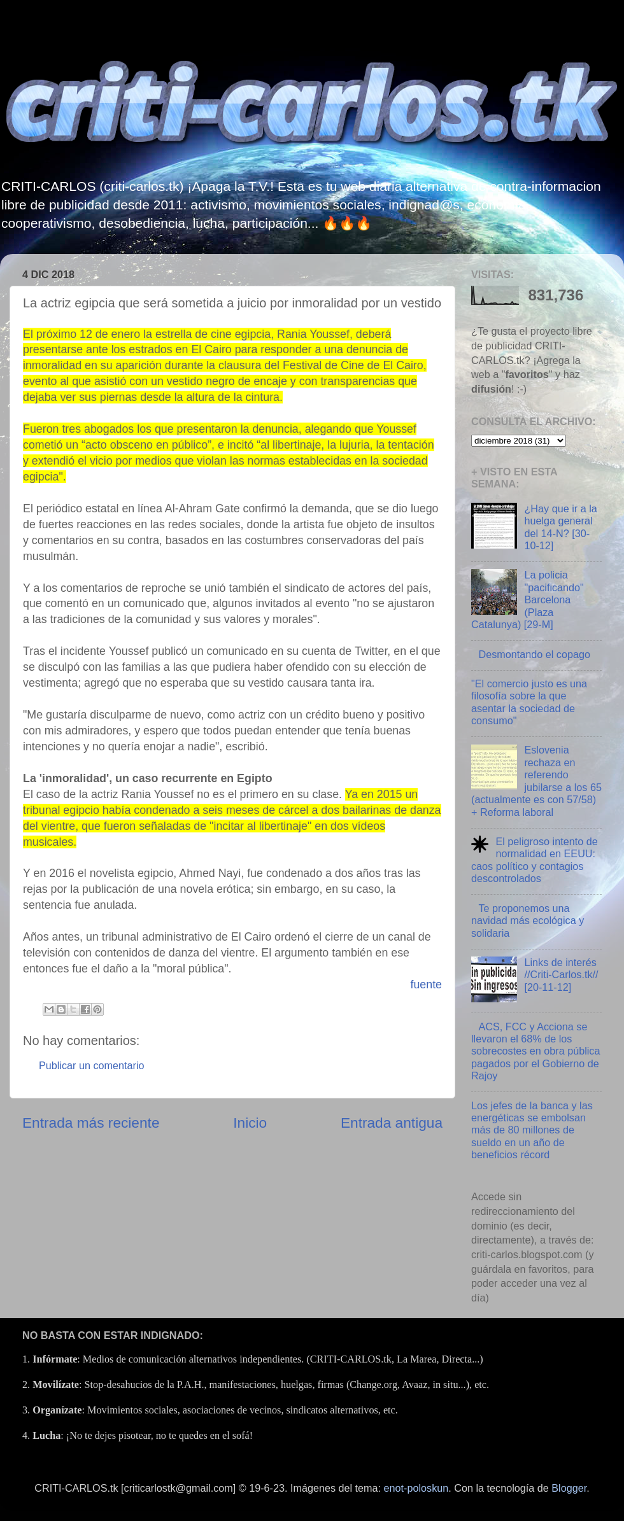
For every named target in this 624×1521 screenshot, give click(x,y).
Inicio (250, 1122)
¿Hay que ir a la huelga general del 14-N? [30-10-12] (560, 527)
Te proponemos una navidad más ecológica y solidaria (527, 920)
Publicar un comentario (92, 1065)
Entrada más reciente (91, 1122)
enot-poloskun (416, 1488)
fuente (426, 984)
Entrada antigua (392, 1122)
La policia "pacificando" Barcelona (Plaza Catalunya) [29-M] (527, 599)
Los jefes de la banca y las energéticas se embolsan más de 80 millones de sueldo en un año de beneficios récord (532, 1130)
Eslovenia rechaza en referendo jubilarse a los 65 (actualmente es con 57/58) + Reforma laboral (536, 780)
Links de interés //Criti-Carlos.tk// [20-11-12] (561, 975)
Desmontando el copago (534, 654)
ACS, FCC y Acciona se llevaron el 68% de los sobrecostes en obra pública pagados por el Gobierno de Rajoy (535, 1051)
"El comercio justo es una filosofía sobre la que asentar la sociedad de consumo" (529, 702)
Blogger (568, 1488)
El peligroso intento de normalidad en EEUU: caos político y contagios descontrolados (534, 860)
